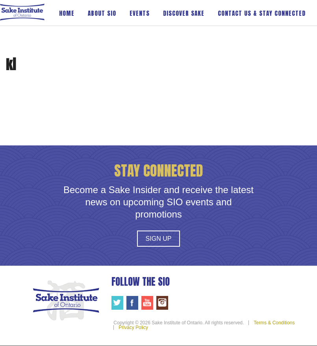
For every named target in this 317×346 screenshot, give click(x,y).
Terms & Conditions (274, 323)
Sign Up (159, 238)
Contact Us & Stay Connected (262, 13)
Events (140, 13)
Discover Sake (183, 13)
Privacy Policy (133, 327)
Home (66, 13)
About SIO (102, 13)
